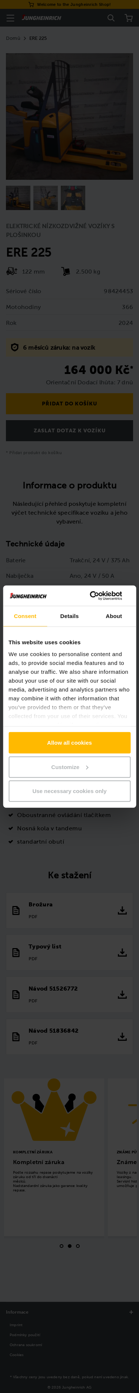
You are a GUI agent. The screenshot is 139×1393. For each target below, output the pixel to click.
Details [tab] (69, 616)
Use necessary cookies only (69, 791)
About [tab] (114, 616)
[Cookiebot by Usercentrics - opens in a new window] (98, 595)
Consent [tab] (25, 616)
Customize (69, 767)
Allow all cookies (69, 743)
